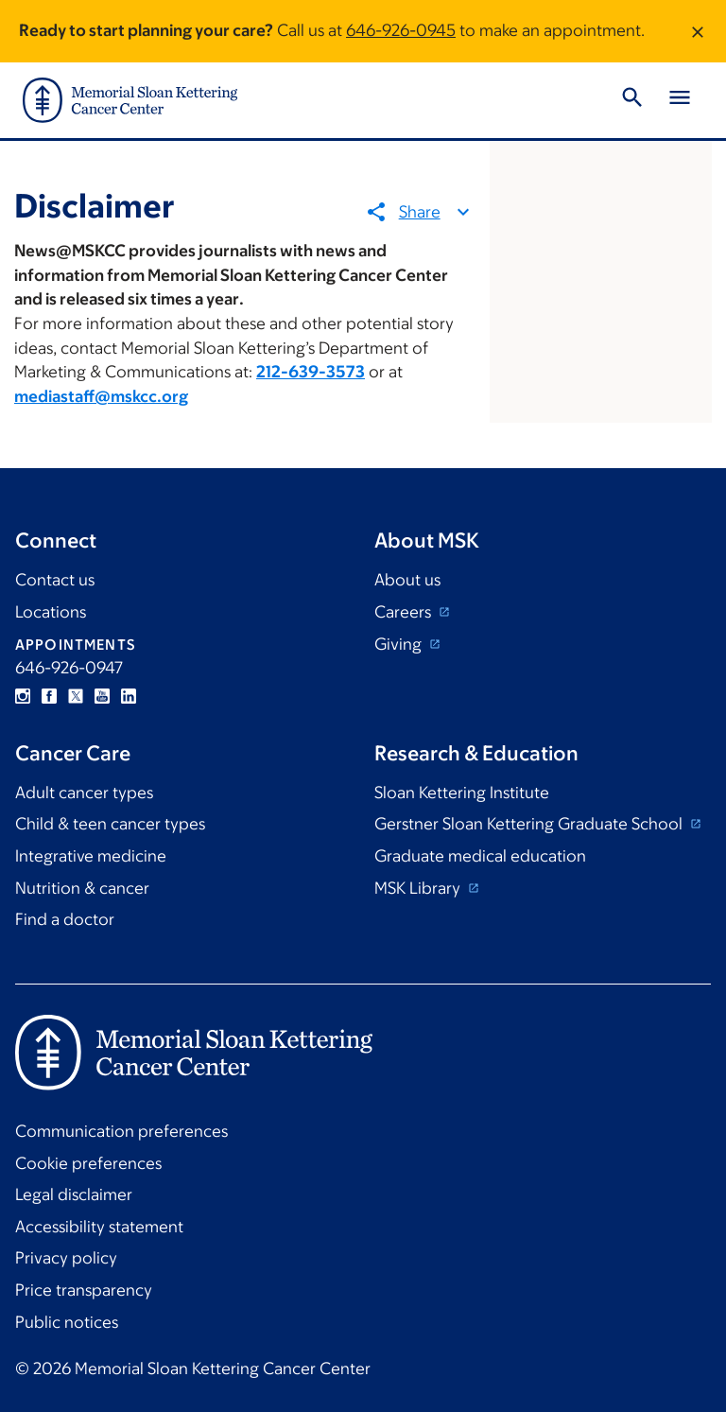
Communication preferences (121, 1131)
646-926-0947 (69, 667)
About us (407, 579)
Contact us (55, 579)
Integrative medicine (90, 855)
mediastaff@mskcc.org (101, 396)
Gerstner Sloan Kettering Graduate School (530, 823)
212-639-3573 (310, 371)
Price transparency (83, 1290)
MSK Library (419, 888)
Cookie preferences (88, 1163)
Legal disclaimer (73, 1194)
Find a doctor (64, 919)
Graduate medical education (480, 855)
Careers (404, 611)
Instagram (22, 696)
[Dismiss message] (697, 31)
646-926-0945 (401, 30)
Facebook (49, 696)
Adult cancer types (84, 792)
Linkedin (128, 696)
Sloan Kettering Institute (461, 792)
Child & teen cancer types (110, 823)
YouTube (102, 696)
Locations (50, 611)
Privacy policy (66, 1257)
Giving (399, 644)
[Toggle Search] (632, 100)
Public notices (66, 1322)
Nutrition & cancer (82, 888)
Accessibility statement (99, 1226)
